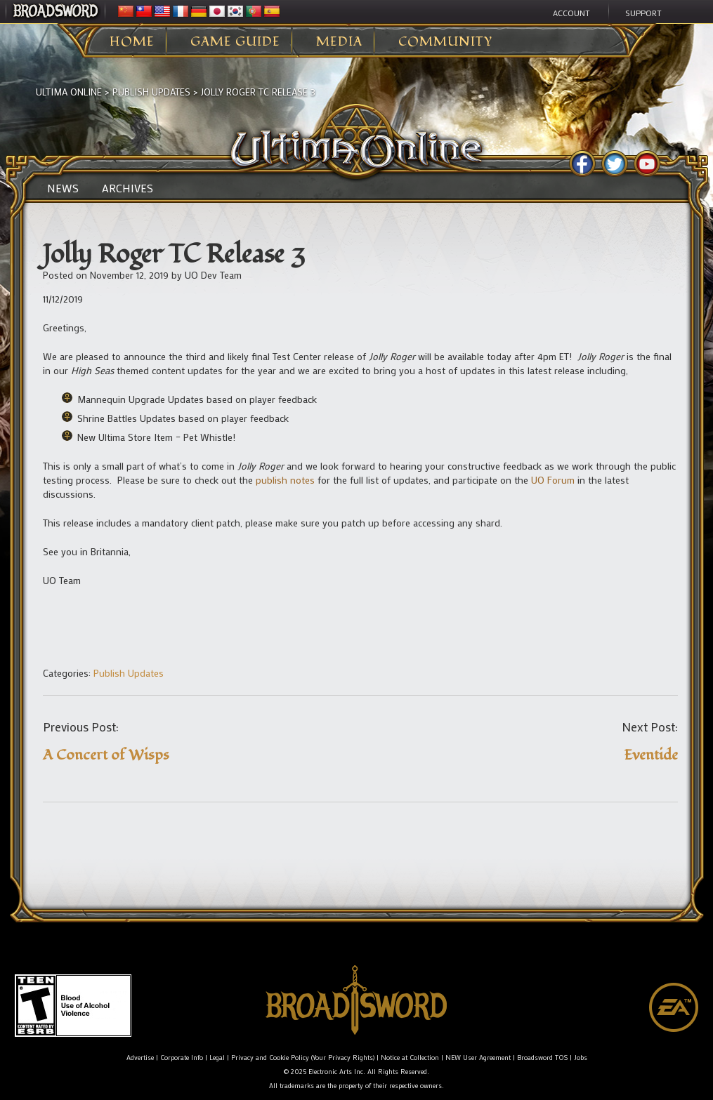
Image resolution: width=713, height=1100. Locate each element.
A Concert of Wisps (106, 755)
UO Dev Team (213, 274)
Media (339, 42)
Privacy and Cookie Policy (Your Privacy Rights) (302, 1057)
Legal (217, 1057)
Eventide (651, 755)
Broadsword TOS (542, 1057)
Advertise (140, 1057)
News (63, 188)
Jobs (580, 1057)
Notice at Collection (410, 1057)
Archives (127, 188)
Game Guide (235, 42)
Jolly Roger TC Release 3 (258, 91)
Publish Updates (151, 91)
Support (643, 12)
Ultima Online (69, 91)
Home (132, 42)
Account (571, 12)
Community (445, 42)
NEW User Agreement (478, 1057)
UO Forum (553, 479)
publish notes (285, 479)
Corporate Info (181, 1057)
